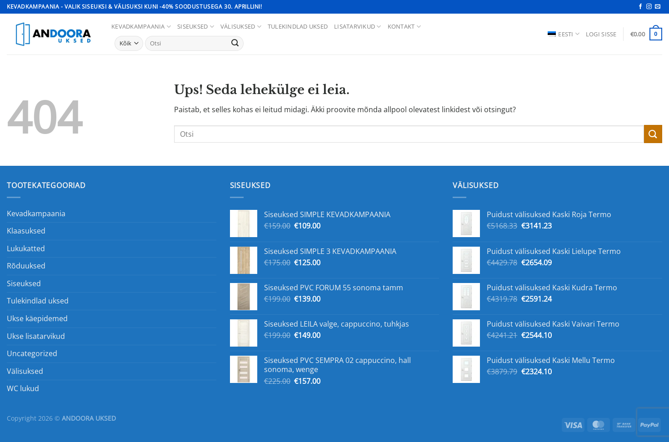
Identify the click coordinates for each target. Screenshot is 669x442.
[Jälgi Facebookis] (640, 7)
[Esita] (235, 43)
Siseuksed (195, 26)
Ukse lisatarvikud (36, 336)
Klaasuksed (26, 231)
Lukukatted (26, 248)
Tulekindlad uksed (298, 26)
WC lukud (23, 388)
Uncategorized (32, 353)
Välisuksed (240, 26)
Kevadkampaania (36, 214)
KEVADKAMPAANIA (141, 26)
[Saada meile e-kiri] (657, 7)
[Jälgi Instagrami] (649, 7)
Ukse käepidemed (37, 318)
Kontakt (404, 26)
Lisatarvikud (357, 26)
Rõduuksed (26, 266)
